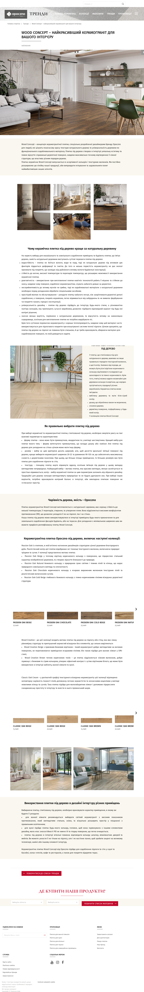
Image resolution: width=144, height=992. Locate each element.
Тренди (111, 14)
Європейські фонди (10, 969)
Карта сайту (7, 958)
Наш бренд (101, 941)
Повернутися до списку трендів (41, 870)
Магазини (98, 14)
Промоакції (125, 14)
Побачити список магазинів (100, 900)
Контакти (100, 944)
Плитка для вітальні (57, 938)
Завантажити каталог (105, 931)
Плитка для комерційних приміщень (63, 944)
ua (9, 4)
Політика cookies (9, 962)
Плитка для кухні (56, 934)
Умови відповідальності (11, 965)
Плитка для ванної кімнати (59, 931)
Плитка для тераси (56, 941)
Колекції (84, 14)
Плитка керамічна (65, 14)
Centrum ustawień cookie (46, 978)
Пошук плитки (102, 938)
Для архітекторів (103, 934)
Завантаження (8, 972)
